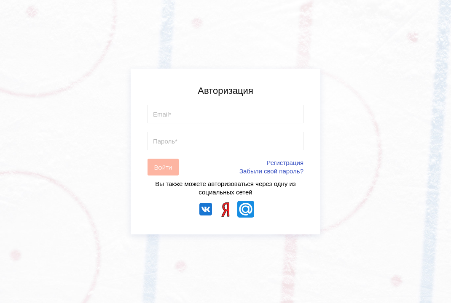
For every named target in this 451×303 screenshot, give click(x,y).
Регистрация (284, 162)
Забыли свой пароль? (271, 171)
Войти (163, 167)
